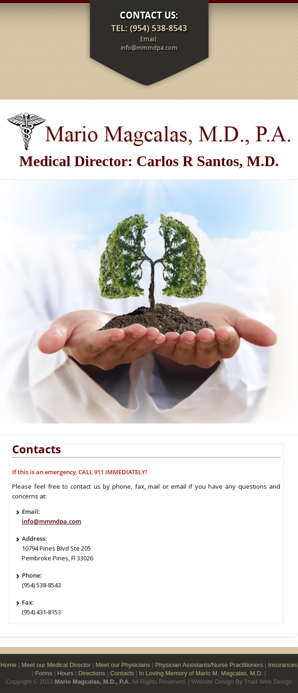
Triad (250, 681)
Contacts (122, 673)
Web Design (275, 681)
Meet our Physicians (122, 664)
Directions (91, 673)
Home (8, 664)
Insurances (283, 664)
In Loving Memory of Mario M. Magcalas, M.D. (201, 673)
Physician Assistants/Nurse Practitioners (209, 664)
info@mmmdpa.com (149, 47)
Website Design (212, 681)
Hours (65, 673)
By (239, 681)
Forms (44, 673)
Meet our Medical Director (56, 664)
